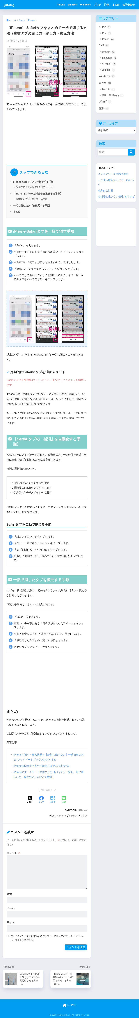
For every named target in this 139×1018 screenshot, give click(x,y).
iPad (106, 33)
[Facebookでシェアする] (41, 800)
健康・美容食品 (112, 95)
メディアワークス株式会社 (113, 174)
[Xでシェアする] (30, 800)
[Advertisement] (47, 137)
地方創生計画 (105, 190)
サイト (10, 922)
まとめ (115, 4)
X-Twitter (109, 64)
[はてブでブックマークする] (52, 800)
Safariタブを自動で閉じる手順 (32, 199)
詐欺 (106, 4)
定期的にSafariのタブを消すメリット (35, 187)
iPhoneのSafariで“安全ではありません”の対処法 (41, 765)
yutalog (11, 4)
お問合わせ (129, 4)
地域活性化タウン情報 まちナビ (116, 196)
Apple (105, 27)
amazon (72, 4)
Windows (85, 4)
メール (10, 908)
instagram (109, 58)
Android (108, 89)
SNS (104, 45)
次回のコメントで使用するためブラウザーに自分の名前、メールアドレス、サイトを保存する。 (47, 938)
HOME (69, 1005)
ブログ (97, 4)
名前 (9, 894)
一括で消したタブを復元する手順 (31, 205)
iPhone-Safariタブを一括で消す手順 (33, 181)
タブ (84, 815)
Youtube (108, 70)
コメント (13, 853)
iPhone (61, 4)
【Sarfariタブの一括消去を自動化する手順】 (37, 193)
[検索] (131, 152)
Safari (74, 815)
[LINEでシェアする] (64, 800)
